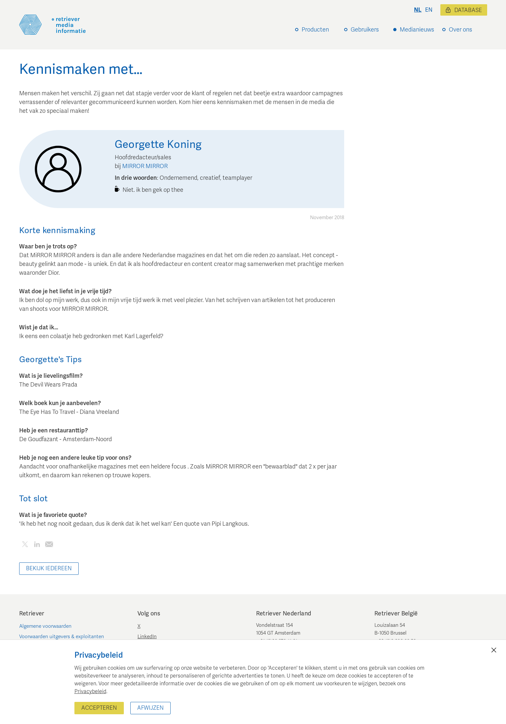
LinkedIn (147, 636)
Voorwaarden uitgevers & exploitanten (61, 636)
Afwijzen (150, 707)
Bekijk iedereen (49, 568)
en (429, 10)
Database (464, 10)
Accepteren (99, 707)
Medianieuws (417, 29)
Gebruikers (365, 29)
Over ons (460, 29)
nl (418, 10)
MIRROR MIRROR (145, 166)
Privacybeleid (90, 691)
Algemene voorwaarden (45, 626)
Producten (315, 29)
